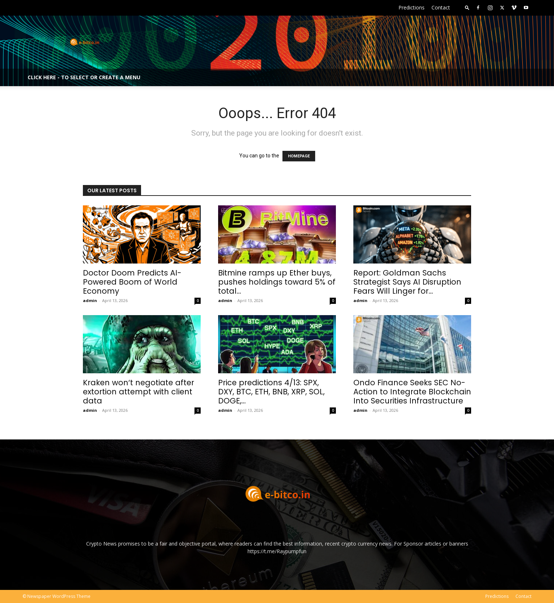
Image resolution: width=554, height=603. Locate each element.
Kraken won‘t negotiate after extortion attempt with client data (138, 391)
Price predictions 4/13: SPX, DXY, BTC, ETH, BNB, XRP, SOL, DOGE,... (271, 391)
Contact (440, 7)
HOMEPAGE (299, 156)
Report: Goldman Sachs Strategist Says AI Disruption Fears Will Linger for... (407, 282)
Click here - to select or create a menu (84, 77)
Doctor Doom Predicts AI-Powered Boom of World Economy (132, 282)
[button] (467, 7)
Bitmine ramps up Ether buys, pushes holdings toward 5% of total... (277, 282)
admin (90, 300)
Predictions (411, 7)
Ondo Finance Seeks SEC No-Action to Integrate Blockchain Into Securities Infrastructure (412, 391)
